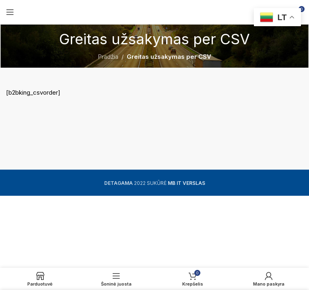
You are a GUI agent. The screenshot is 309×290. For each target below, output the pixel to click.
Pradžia (108, 56)
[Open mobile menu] (10, 12)
